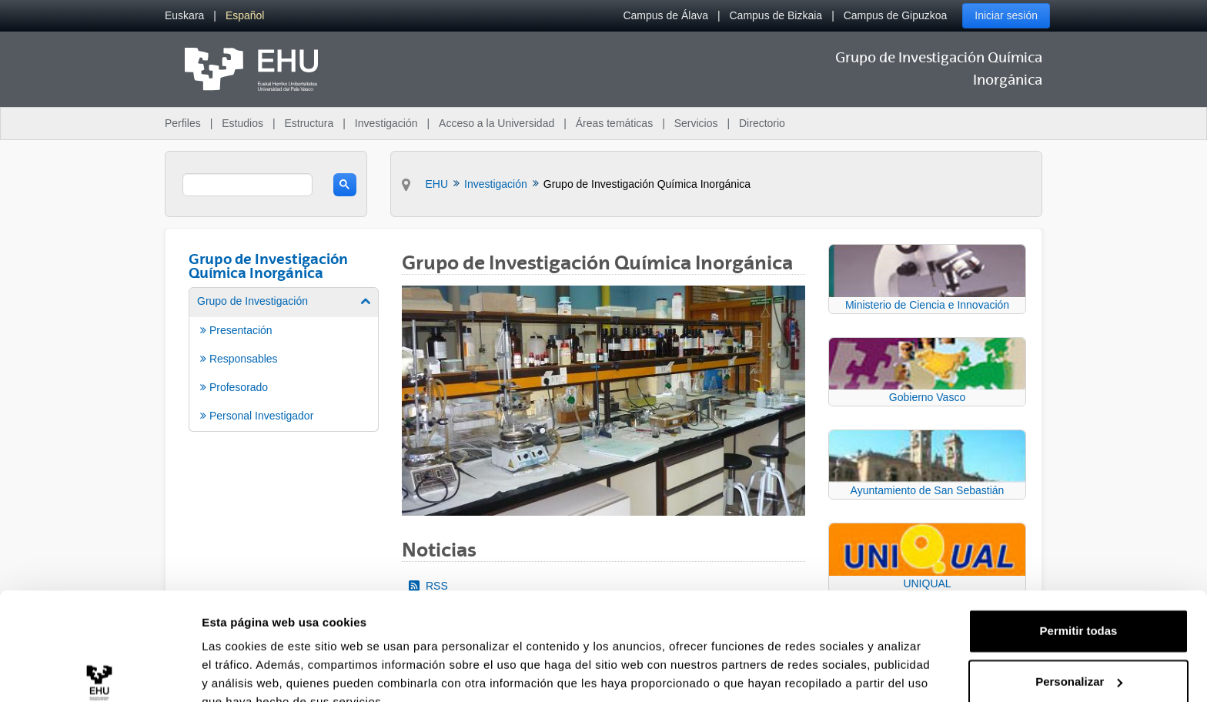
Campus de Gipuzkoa (896, 15)
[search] (247, 184)
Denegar (1078, 659)
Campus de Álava (665, 15)
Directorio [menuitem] (762, 123)
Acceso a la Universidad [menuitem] (496, 123)
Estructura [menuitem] (308, 123)
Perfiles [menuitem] (183, 123)
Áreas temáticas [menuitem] (614, 123)
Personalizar (1078, 608)
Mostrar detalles (247, 671)
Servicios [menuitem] (696, 123)
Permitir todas (1079, 558)
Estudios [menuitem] (242, 123)
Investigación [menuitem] (386, 123)
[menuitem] (184, 16)
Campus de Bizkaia (776, 15)
